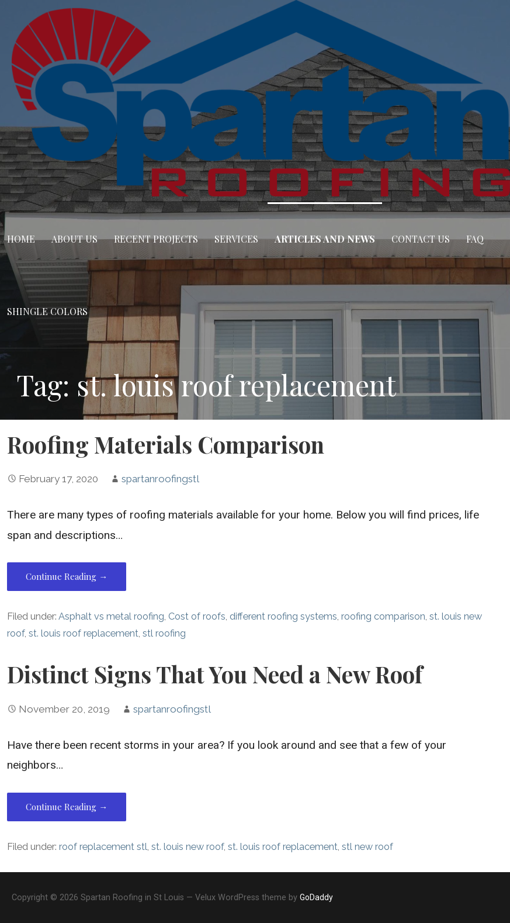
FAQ (475, 239)
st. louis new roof (187, 846)
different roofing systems (283, 616)
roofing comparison (383, 616)
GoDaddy (316, 897)
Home (21, 239)
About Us (74, 239)
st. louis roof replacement (83, 633)
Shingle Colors (47, 311)
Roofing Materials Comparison (165, 444)
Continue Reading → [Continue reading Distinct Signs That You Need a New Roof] (66, 807)
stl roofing (164, 633)
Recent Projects (156, 239)
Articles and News (325, 239)
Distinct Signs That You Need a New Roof (214, 674)
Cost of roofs (196, 616)
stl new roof (367, 846)
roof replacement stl (103, 846)
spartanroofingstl (160, 479)
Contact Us (420, 239)
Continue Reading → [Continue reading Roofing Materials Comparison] (66, 576)
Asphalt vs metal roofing (111, 616)
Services (236, 239)
